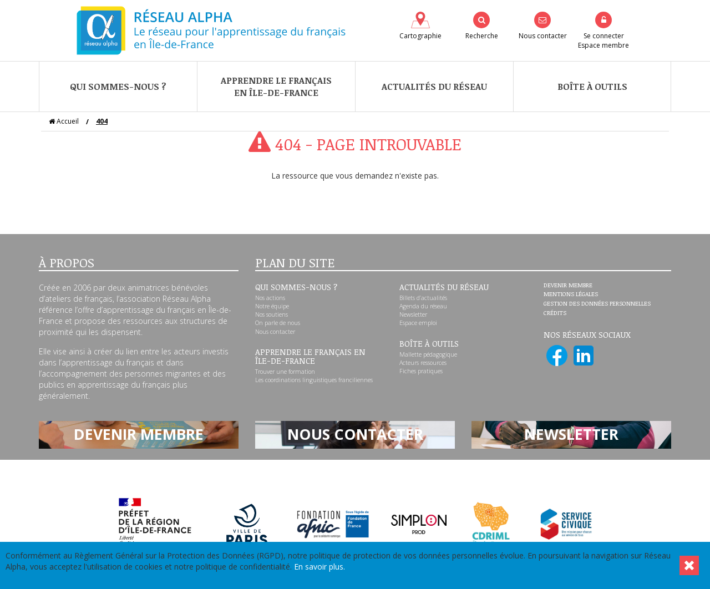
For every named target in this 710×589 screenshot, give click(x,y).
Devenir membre (568, 285)
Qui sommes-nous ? (118, 86)
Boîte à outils (592, 86)
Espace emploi (418, 323)
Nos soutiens (271, 314)
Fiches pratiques (421, 371)
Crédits (555, 313)
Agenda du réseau (423, 306)
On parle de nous (277, 323)
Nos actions (270, 298)
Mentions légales (571, 294)
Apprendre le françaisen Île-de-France (276, 86)
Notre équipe (272, 306)
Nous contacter (275, 332)
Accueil (64, 121)
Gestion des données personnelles (597, 304)
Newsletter (413, 314)
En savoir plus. (319, 566)
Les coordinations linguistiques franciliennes (314, 380)
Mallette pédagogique (428, 354)
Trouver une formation (285, 371)
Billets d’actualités (423, 298)
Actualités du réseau (434, 86)
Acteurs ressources (423, 363)
